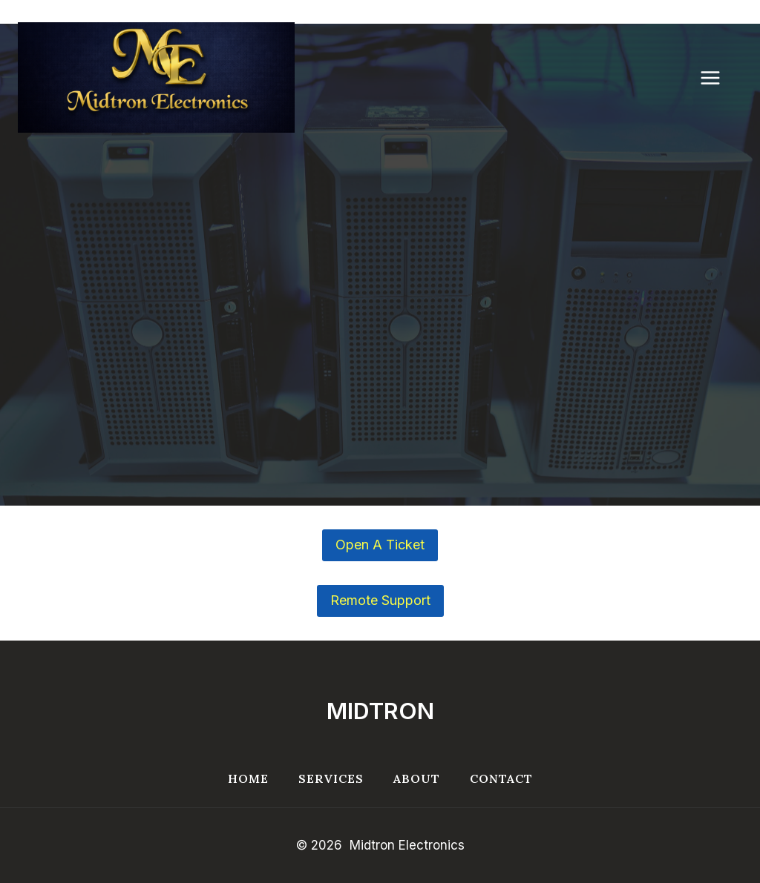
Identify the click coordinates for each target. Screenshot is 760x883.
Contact (501, 778)
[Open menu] (717, 77)
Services (331, 778)
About (416, 778)
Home (248, 778)
